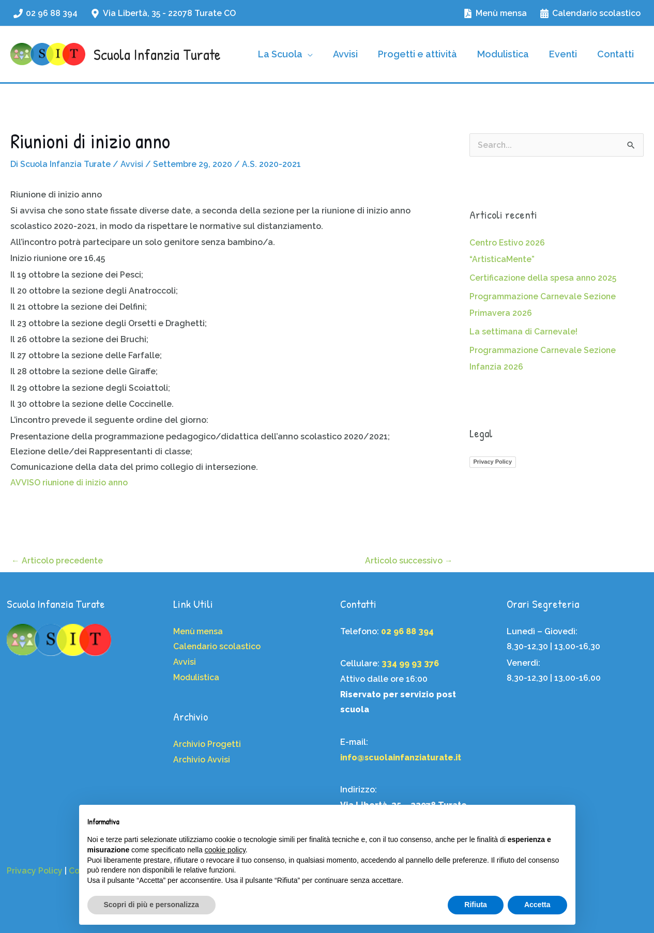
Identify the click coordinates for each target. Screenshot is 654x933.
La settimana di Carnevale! (524, 332)
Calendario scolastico (217, 646)
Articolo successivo (408, 560)
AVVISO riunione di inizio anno (70, 482)
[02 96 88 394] (45, 13)
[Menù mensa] (495, 13)
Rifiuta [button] (475, 904)
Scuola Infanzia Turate (157, 54)
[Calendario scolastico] (590, 13)
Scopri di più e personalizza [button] (151, 904)
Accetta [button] (537, 904)
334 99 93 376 (410, 663)
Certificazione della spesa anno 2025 (543, 278)
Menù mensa (198, 631)
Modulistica (196, 677)
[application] (316, 54)
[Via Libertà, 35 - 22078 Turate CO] (163, 13)
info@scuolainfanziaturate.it (402, 757)
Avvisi (134, 164)
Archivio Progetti (207, 744)
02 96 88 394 (407, 631)
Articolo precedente (57, 560)
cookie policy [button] (225, 850)
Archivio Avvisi (202, 759)
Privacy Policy (493, 461)
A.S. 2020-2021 (273, 164)
